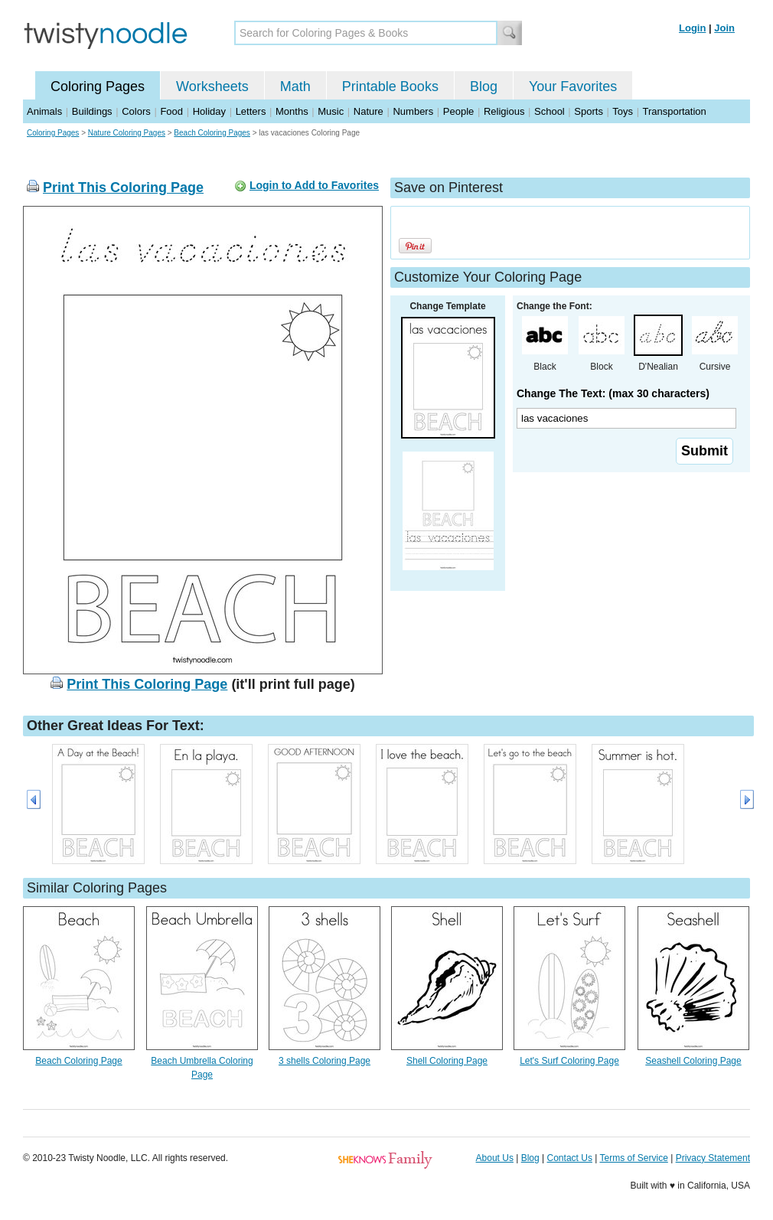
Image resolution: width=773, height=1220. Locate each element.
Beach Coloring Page (78, 1060)
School (549, 111)
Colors (136, 111)
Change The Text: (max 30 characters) (613, 393)
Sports (588, 111)
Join (724, 28)
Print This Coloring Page (123, 187)
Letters (251, 111)
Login (692, 28)
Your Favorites (573, 86)
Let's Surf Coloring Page (569, 1060)
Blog (483, 86)
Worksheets (212, 86)
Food (171, 111)
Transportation (674, 111)
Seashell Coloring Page (693, 1060)
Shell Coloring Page (447, 1060)
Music (331, 111)
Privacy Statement (713, 1158)
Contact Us (569, 1158)
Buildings (92, 111)
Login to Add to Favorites (314, 185)
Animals (44, 111)
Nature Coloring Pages (126, 133)
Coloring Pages (98, 86)
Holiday (209, 111)
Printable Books (390, 86)
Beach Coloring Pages (212, 133)
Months (292, 111)
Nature (368, 111)
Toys (622, 111)
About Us (495, 1158)
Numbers (413, 111)
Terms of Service (633, 1158)
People (458, 111)
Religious (504, 111)
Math (295, 86)
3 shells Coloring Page (324, 1060)
